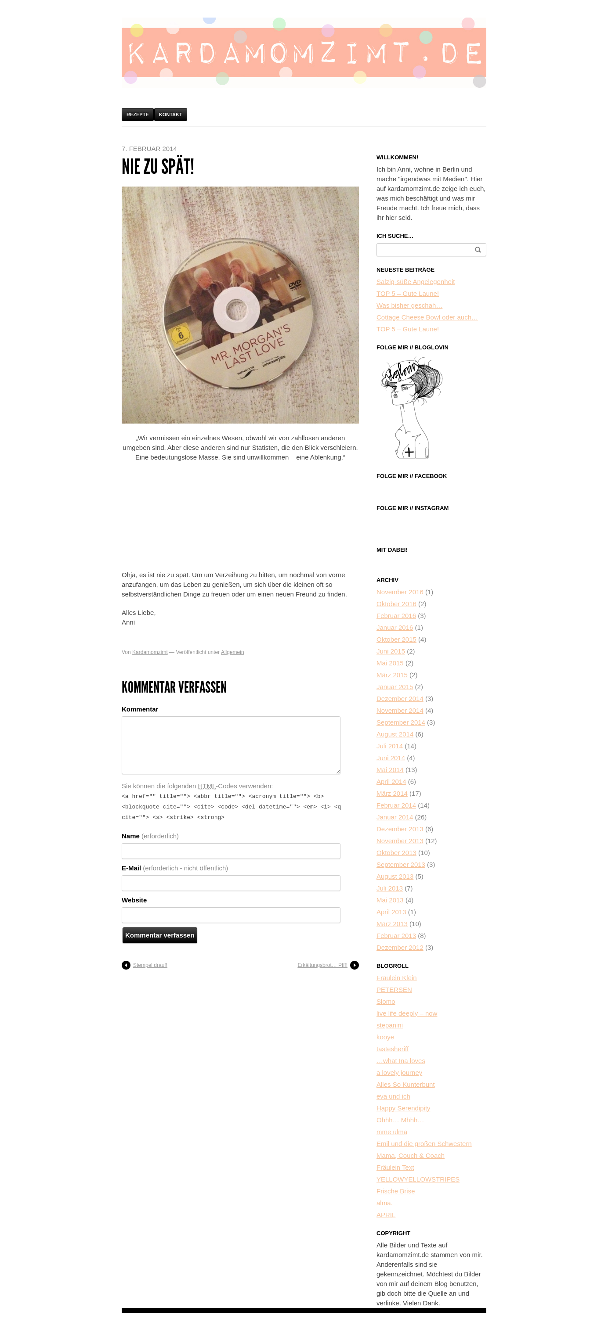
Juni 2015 (390, 651)
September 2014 (400, 722)
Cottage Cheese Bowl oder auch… (427, 317)
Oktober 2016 (396, 603)
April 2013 (391, 912)
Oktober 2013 (396, 852)
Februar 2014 (396, 805)
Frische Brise (395, 1191)
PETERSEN (394, 989)
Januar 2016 (394, 627)
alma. (384, 1203)
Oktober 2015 (396, 639)
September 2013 (400, 864)
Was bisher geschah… (409, 305)
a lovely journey (399, 1072)
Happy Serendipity (403, 1108)
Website (134, 897)
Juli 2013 (389, 888)
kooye (385, 1037)
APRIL (385, 1214)
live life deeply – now (406, 1013)
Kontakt (170, 114)
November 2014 (399, 710)
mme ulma (391, 1131)
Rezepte (138, 114)
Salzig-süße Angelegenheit (415, 281)
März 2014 (392, 793)
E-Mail (175, 865)
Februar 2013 (396, 935)
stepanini (389, 1025)
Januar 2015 (394, 686)
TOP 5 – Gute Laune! (407, 293)
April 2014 (391, 781)
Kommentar (140, 709)
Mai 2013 (390, 900)
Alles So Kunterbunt (405, 1084)
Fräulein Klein (396, 977)
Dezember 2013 (399, 829)
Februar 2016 (396, 615)
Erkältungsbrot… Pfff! (322, 962)
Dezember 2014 (399, 698)
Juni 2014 (390, 758)
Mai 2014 (390, 769)
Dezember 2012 (399, 947)
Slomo (385, 1001)
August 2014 (394, 734)
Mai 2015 (390, 663)
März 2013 (392, 923)
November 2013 (399, 840)
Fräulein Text (395, 1167)
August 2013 (394, 876)
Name (150, 833)
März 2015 (392, 675)
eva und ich (393, 1096)
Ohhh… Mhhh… (400, 1120)
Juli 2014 (389, 746)
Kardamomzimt (150, 652)
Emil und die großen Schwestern (424, 1143)
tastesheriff (392, 1049)
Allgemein (232, 652)
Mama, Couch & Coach (410, 1155)
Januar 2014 (394, 817)
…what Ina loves (400, 1060)
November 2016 (399, 592)
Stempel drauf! (150, 962)
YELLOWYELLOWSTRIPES (418, 1179)
